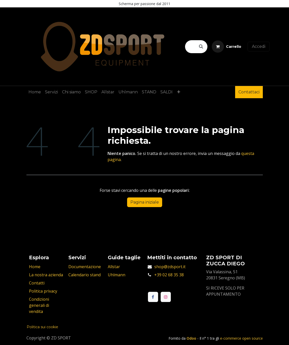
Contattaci (249, 92)
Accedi (258, 46)
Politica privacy (43, 291)
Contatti (36, 283)
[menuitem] (34, 92)
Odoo (192, 338)
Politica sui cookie (42, 327)
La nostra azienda (46, 275)
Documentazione (84, 266)
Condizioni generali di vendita (39, 305)
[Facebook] (153, 297)
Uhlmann (116, 275)
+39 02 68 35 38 (169, 275)
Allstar (114, 266)
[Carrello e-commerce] (226, 46)
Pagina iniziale (144, 202)
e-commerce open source (241, 338)
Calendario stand (84, 275)
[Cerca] (201, 46)
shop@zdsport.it (170, 266)
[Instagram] (166, 297)
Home (34, 266)
